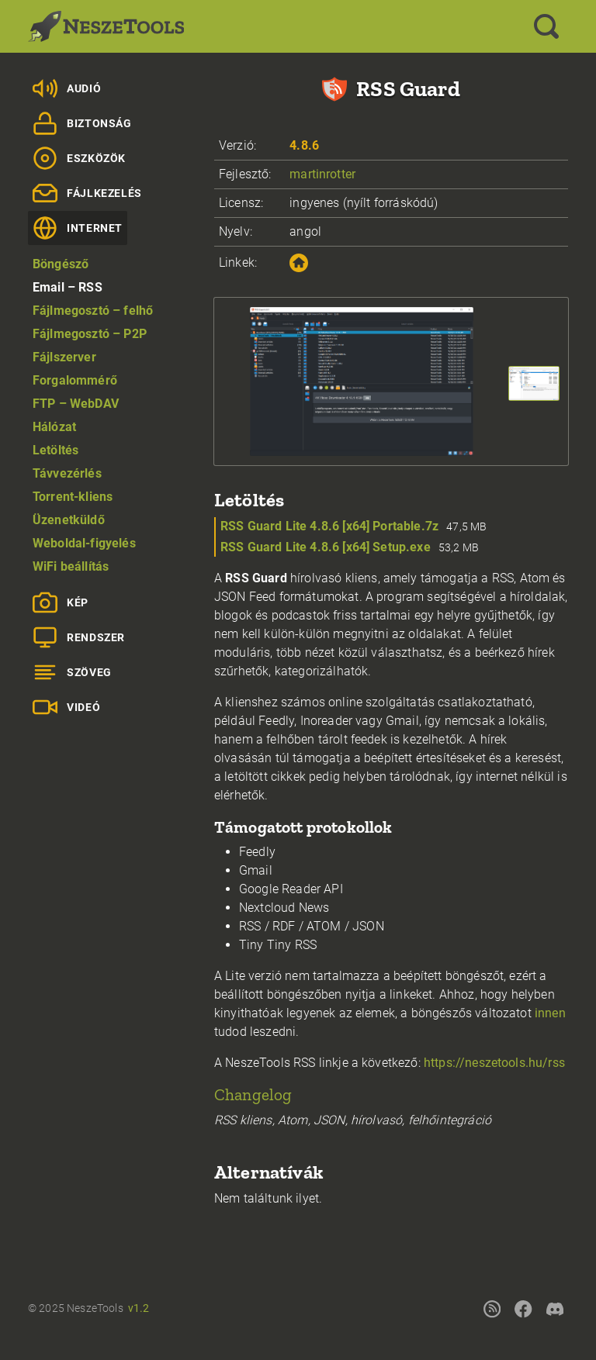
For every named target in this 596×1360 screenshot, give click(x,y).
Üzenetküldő (69, 520)
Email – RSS (67, 287)
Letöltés (55, 450)
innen (550, 1013)
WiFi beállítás (71, 566)
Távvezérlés (67, 473)
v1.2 (139, 1308)
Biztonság (82, 123)
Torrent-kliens (73, 496)
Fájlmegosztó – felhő (93, 310)
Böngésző (60, 264)
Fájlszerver (64, 357)
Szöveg (72, 672)
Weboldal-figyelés (84, 543)
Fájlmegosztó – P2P (90, 333)
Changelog (253, 1094)
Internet (78, 228)
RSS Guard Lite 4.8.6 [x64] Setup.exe (325, 547)
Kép (60, 602)
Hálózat (54, 426)
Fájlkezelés (87, 193)
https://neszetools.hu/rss (494, 1062)
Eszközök (79, 158)
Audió (67, 88)
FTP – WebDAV (76, 403)
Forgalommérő (75, 380)
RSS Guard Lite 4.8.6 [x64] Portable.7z (329, 526)
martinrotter (322, 174)
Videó (66, 707)
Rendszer (79, 637)
